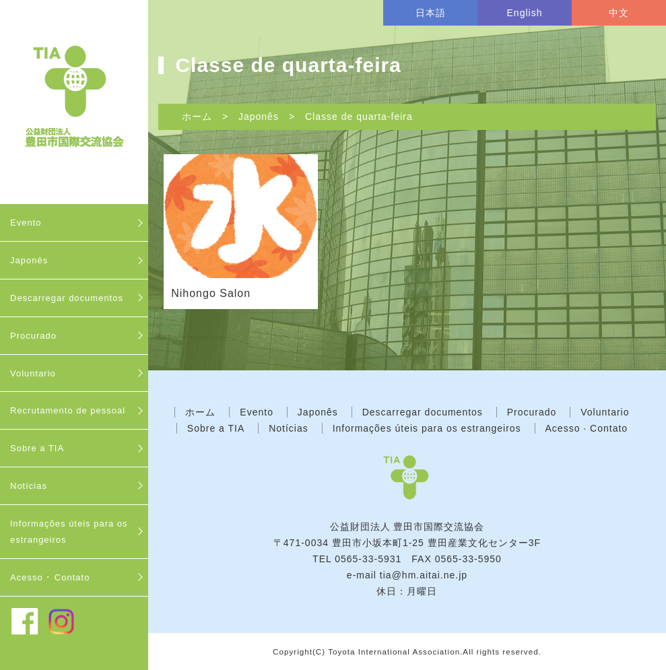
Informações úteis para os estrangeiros (69, 531)
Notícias (28, 486)
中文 (619, 12)
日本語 (430, 12)
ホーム (197, 116)
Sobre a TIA (37, 448)
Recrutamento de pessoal (67, 410)
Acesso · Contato (586, 428)
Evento (25, 222)
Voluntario (33, 373)
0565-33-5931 (368, 559)
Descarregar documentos (66, 298)
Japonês (29, 260)
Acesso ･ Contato (50, 577)
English (525, 12)
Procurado (33, 336)
